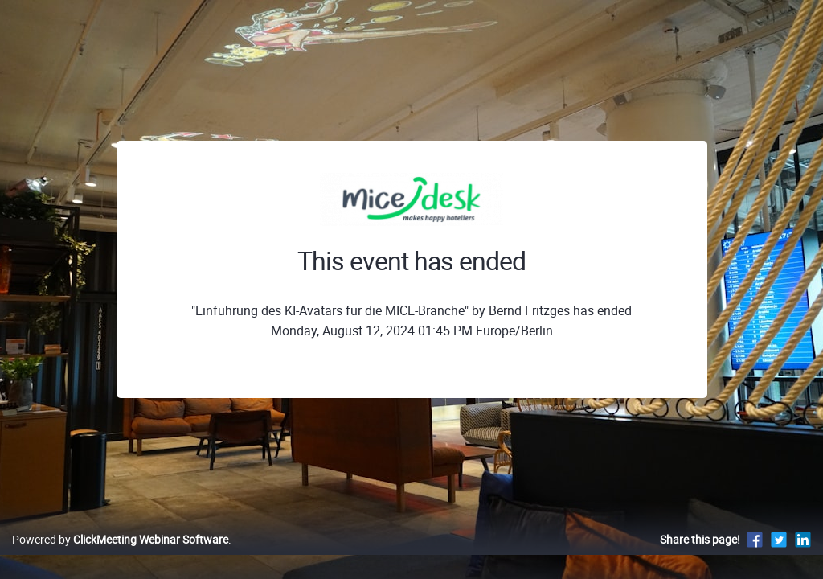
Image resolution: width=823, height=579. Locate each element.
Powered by (120, 556)
